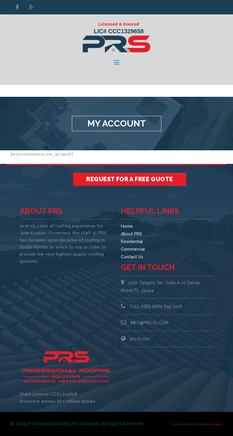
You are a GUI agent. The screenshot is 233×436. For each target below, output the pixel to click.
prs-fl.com (140, 339)
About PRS (131, 234)
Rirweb (217, 424)
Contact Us (132, 256)
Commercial (133, 249)
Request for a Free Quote (129, 179)
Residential (132, 241)
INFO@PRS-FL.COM (149, 322)
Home (127, 226)
